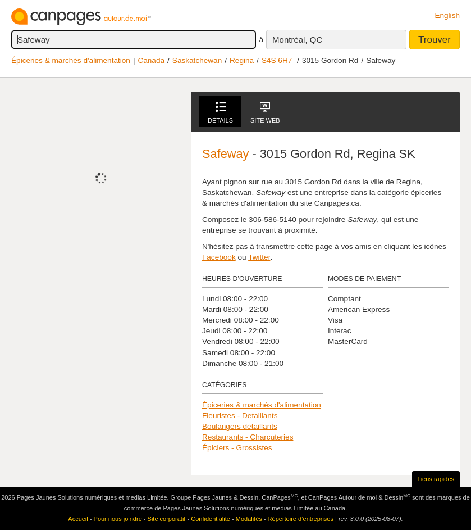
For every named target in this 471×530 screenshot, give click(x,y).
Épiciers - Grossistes (237, 447)
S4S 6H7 (277, 60)
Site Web (265, 113)
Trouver (434, 39)
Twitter (259, 257)
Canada (151, 60)
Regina (242, 60)
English (447, 15)
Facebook (219, 257)
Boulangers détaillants (239, 426)
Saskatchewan (197, 60)
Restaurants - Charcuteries (247, 437)
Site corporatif (167, 518)
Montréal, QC (297, 39)
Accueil (78, 518)
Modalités (249, 518)
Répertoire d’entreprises (300, 518)
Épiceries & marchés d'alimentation (70, 60)
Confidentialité (210, 518)
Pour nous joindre (118, 518)
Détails (220, 113)
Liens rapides (436, 478)
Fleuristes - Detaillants (239, 415)
